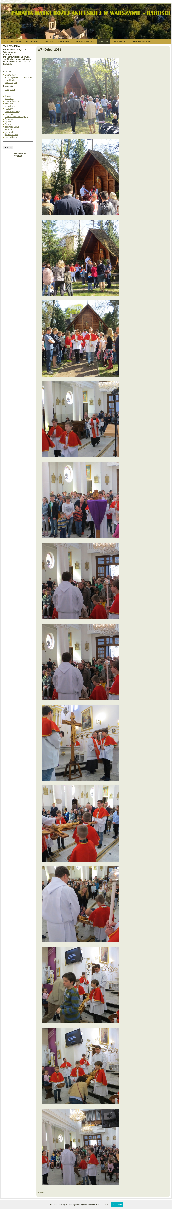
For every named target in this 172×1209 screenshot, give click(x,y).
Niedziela (9, 98)
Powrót (41, 1192)
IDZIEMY (9, 109)
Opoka (8, 96)
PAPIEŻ (8, 129)
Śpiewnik (9, 132)
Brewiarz (9, 119)
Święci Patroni (11, 134)
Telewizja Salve (12, 127)
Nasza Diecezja (12, 101)
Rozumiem (117, 1204)
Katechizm (10, 106)
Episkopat (9, 114)
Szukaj (8, 147)
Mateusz (9, 104)
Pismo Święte (11, 137)
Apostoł (8, 122)
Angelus (8, 124)
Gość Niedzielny (12, 111)
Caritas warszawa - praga (16, 116)
